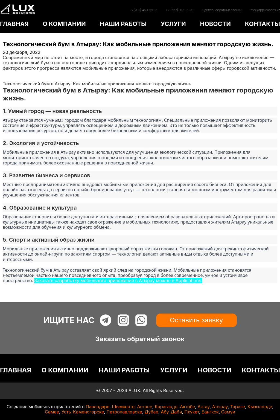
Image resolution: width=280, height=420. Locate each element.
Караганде (166, 406)
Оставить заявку (196, 320)
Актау (203, 406)
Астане (144, 406)
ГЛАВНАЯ (14, 23)
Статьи (10, 78)
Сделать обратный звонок (221, 10)
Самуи (228, 412)
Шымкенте (123, 406)
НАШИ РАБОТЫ (123, 23)
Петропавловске (124, 412)
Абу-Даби (171, 412)
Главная (11, 73)
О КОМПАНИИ (64, 23)
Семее (52, 412)
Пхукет (191, 412)
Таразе (237, 406)
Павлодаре (98, 406)
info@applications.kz (265, 10)
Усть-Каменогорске (83, 412)
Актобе (187, 406)
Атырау (220, 406)
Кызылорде (259, 406)
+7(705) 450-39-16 (143, 10)
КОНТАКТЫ (262, 23)
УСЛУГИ (173, 23)
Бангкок (210, 412)
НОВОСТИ (215, 23)
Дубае (151, 412)
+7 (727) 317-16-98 (180, 10)
